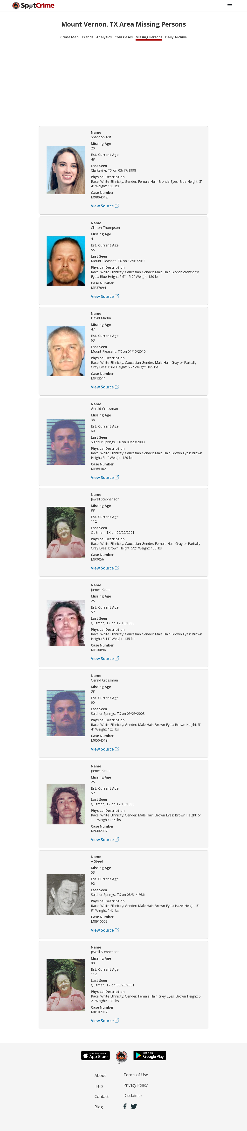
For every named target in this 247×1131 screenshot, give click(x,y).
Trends (87, 37)
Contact (102, 1096)
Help (99, 1086)
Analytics (104, 37)
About (100, 1075)
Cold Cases (124, 37)
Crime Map (69, 37)
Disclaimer (133, 1095)
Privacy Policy (136, 1085)
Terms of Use (136, 1074)
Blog (99, 1107)
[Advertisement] (123, 82)
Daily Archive (176, 37)
